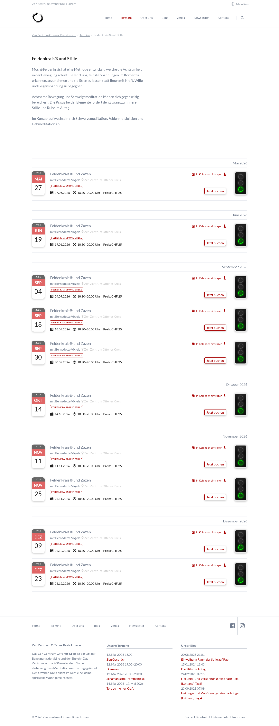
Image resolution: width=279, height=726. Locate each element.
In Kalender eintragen (209, 174)
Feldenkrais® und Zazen (70, 173)
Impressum (239, 717)
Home (36, 625)
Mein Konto (243, 4)
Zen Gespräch (116, 659)
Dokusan (113, 669)
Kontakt (160, 625)
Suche (189, 717)
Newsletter (136, 625)
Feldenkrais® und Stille (66, 185)
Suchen (242, 17)
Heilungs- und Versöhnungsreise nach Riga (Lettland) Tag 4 (209, 695)
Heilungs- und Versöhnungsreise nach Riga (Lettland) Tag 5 (209, 681)
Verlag (114, 625)
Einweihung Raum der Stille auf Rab (204, 659)
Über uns (77, 625)
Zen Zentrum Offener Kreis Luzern (54, 35)
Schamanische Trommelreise (125, 678)
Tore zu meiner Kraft (120, 688)
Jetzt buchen (215, 191)
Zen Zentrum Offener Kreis (102, 180)
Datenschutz (219, 717)
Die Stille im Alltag (193, 669)
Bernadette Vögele (67, 180)
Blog (97, 625)
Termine (85, 35)
